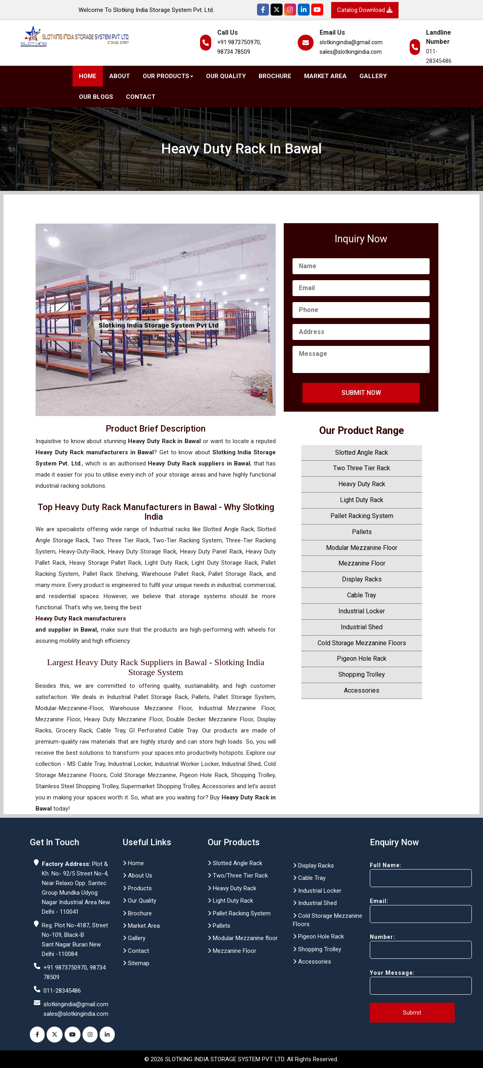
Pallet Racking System (361, 516)
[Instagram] (290, 10)
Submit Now (361, 393)
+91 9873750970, (239, 42)
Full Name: (407, 874)
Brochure (275, 76)
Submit (412, 1012)
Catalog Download (365, 10)
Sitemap (136, 963)
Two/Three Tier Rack (238, 875)
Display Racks (362, 579)
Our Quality (226, 76)
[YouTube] (317, 10)
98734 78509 (233, 52)
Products (137, 888)
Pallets (362, 532)
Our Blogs (96, 96)
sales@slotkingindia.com (351, 52)
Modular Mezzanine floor (243, 938)
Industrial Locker (361, 611)
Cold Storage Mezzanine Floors (362, 643)
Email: (407, 910)
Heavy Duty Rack (361, 484)
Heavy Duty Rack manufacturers (80, 618)
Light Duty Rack (361, 500)
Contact (140, 96)
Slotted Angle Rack (361, 452)
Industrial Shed (362, 627)
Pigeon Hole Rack (362, 658)
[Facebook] (263, 10)
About (119, 76)
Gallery (373, 76)
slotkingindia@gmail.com (351, 42)
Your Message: (407, 982)
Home (87, 76)
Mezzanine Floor (361, 563)
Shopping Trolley (361, 674)
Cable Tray (361, 595)
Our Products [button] (168, 76)
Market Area (325, 76)
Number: (407, 946)
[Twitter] (277, 10)
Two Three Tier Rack (361, 468)
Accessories (361, 690)
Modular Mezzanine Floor (361, 548)
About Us (137, 875)
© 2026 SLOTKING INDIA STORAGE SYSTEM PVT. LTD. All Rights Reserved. (241, 1059)
